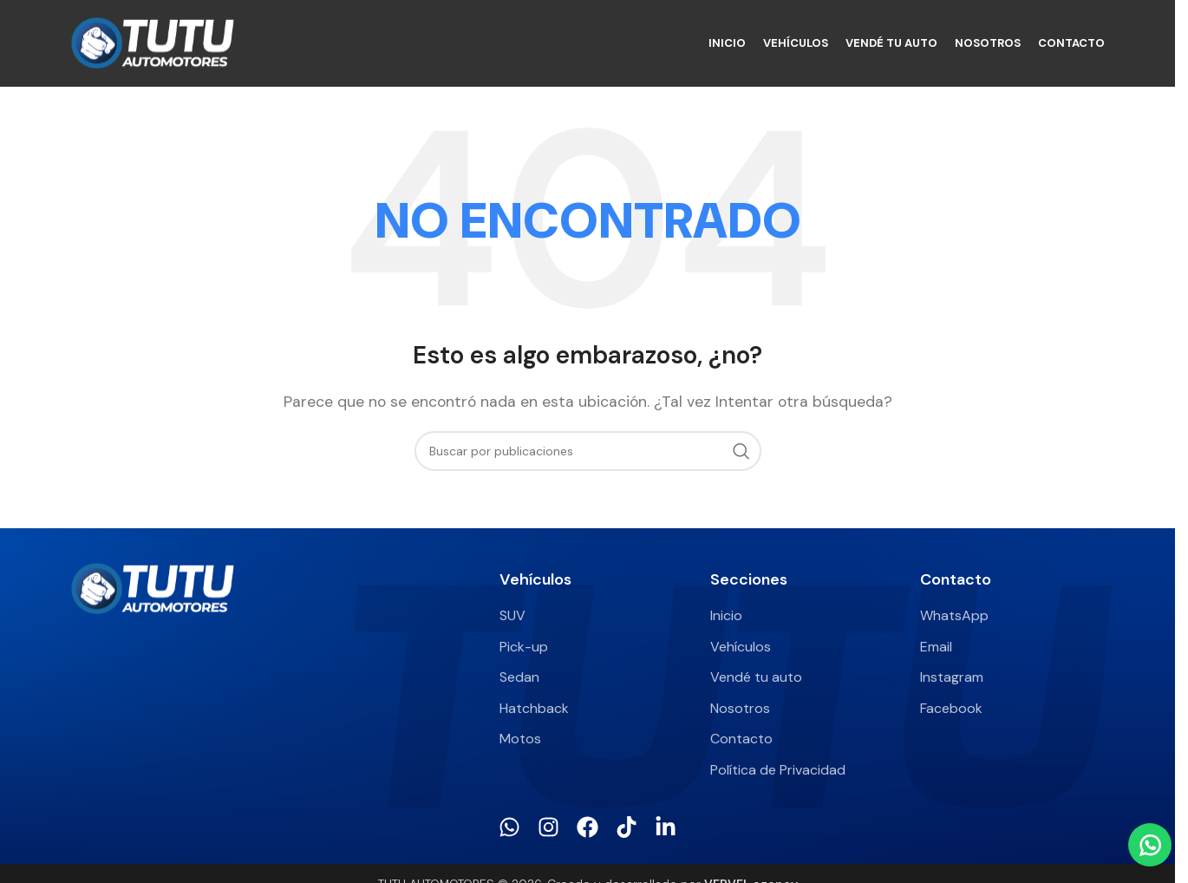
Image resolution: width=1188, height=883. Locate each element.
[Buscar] (587, 451)
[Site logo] (152, 42)
